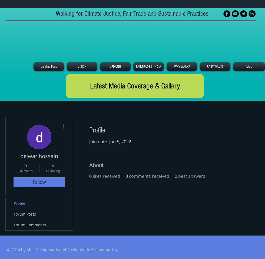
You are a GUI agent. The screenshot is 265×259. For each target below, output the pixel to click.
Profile (19, 203)
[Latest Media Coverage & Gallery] (135, 86)
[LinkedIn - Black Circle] (252, 13)
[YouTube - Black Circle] (235, 13)
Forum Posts (25, 214)
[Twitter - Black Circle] (243, 13)
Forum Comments (30, 224)
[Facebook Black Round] (226, 13)
